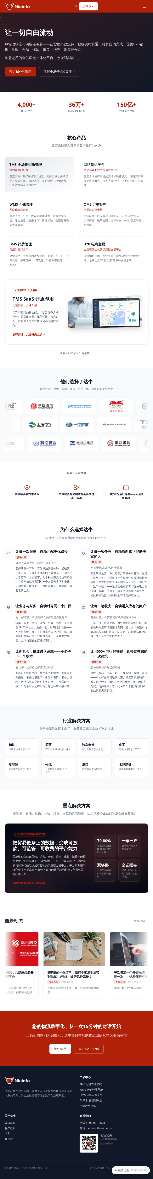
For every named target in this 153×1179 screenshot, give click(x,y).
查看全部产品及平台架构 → (76, 353)
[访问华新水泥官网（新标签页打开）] (123, 443)
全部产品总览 (88, 1106)
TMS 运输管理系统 (91, 1084)
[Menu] (144, 6)
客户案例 (10, 1128)
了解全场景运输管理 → (60, 72)
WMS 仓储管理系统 (91, 1089)
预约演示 (88, 6)
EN (75, 6)
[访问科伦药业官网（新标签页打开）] (49, 443)
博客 (7, 1133)
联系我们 (10, 1139)
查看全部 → (141, 921)
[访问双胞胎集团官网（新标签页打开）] (121, 406)
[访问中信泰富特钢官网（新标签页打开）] (47, 406)
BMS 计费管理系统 (91, 1100)
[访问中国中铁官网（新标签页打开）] (84, 406)
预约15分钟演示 (20, 72)
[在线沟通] (131, 1170)
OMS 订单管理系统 (91, 1095)
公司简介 (10, 1123)
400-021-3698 (89, 1049)
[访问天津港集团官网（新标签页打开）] (86, 443)
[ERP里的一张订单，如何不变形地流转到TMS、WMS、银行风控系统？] (83, 965)
